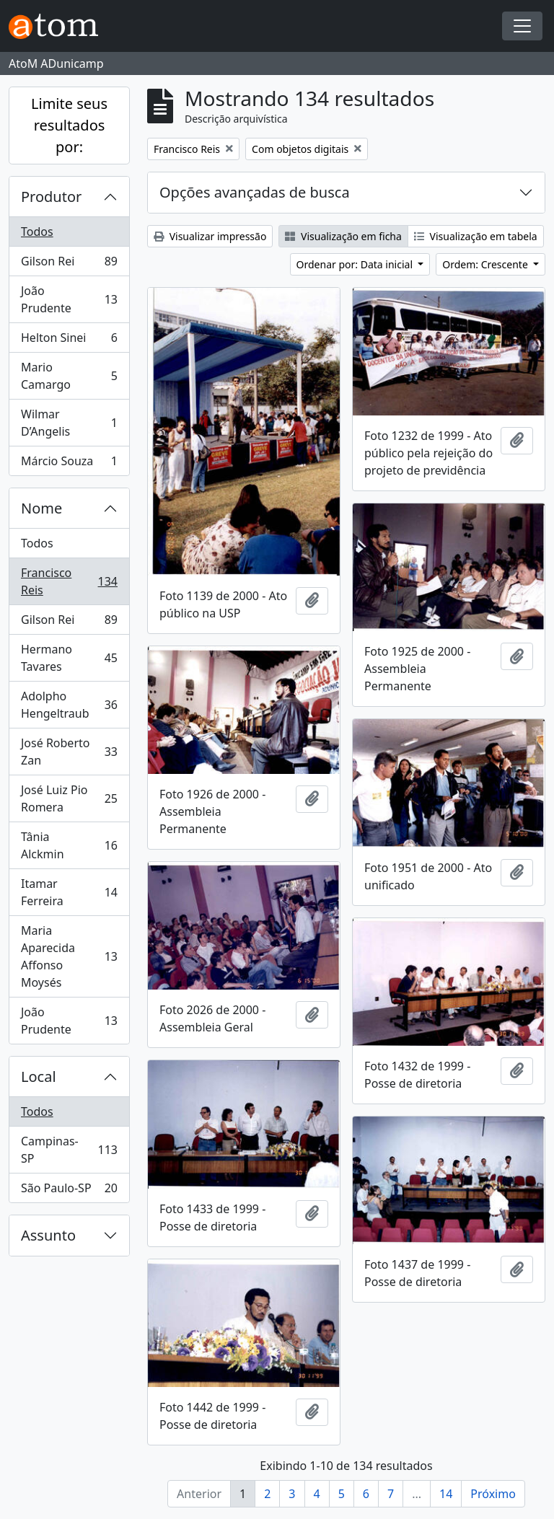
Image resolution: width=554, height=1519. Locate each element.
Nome (41, 508)
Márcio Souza (69, 463)
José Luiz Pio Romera (69, 798)
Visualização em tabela (475, 236)
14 (445, 1494)
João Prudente (69, 299)
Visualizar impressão (210, 236)
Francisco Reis (69, 581)
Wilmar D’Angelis (69, 422)
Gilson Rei (69, 264)
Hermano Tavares (69, 657)
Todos (37, 231)
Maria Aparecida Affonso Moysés (69, 956)
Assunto (48, 1235)
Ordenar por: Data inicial (356, 264)
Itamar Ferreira (69, 892)
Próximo (493, 1494)
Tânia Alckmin (69, 845)
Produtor (51, 196)
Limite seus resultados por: (69, 125)
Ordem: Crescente (486, 264)
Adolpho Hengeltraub (69, 704)
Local (38, 1076)
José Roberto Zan (69, 751)
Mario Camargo (69, 375)
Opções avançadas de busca (254, 192)
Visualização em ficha (343, 236)
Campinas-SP (69, 1149)
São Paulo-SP (69, 1190)
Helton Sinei (69, 341)
